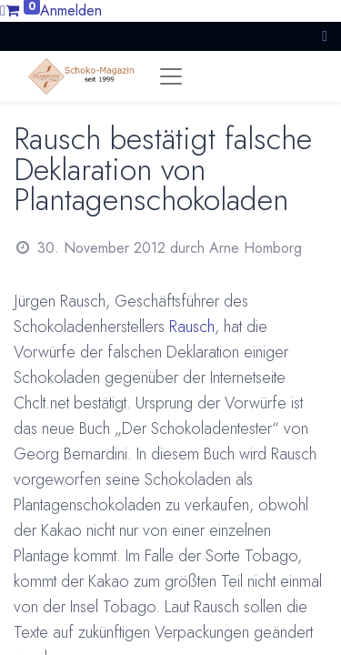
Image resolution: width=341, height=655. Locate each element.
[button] (324, 35)
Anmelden (71, 10)
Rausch (192, 326)
